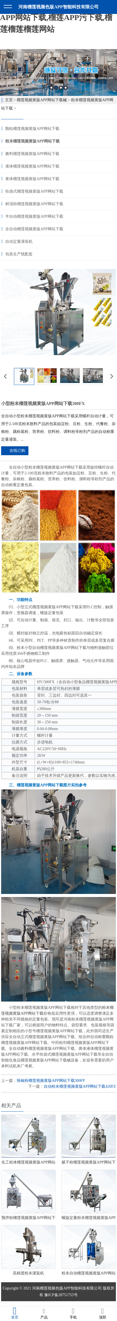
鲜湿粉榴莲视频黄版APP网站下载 (34, 204)
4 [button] (66, 88)
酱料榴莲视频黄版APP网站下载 (32, 154)
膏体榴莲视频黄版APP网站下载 (32, 179)
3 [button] (61, 88)
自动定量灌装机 (19, 241)
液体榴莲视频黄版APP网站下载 (32, 166)
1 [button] (51, 88)
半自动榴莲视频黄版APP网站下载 (34, 216)
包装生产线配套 (19, 254)
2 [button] (56, 88)
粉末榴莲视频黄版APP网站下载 (32, 141)
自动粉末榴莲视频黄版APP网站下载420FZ (80, 1086)
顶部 (102, 1313)
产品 (43, 1313)
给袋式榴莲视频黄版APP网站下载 (34, 191)
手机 (73, 1313)
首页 (14, 1313)
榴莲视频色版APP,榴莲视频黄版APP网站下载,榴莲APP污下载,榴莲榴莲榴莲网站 (56, 17)
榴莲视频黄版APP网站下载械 (42, 100)
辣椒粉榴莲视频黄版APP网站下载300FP (51, 1080)
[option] (58, 72)
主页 (9, 100)
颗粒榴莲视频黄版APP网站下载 (32, 129)
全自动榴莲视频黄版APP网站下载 (34, 229)
